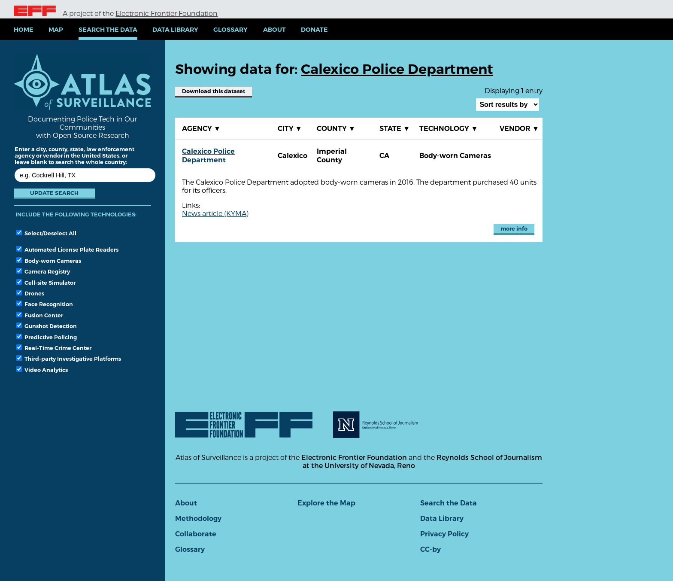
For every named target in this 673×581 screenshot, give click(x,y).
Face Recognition (44, 304)
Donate (314, 29)
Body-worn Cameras (48, 260)
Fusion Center (39, 315)
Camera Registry (43, 271)
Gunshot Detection (46, 325)
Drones (30, 293)
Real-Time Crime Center (53, 347)
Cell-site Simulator (46, 282)
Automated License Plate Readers (67, 249)
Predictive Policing (46, 337)
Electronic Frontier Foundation (166, 13)
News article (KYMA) (215, 213)
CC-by (430, 549)
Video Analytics (42, 369)
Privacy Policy (444, 534)
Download (213, 91)
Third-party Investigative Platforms (68, 358)
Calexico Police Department (208, 155)
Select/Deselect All (46, 233)
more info (513, 228)
